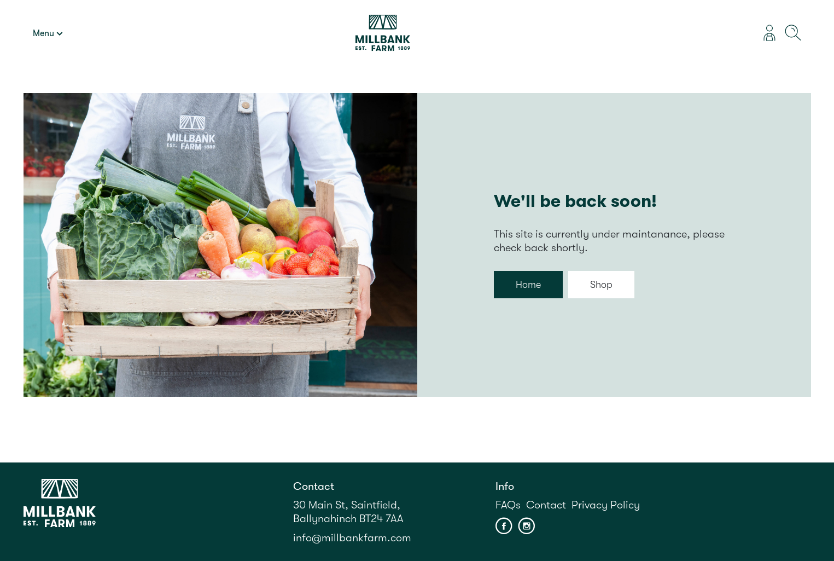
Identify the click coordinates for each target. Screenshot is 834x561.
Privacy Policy (605, 505)
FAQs (508, 505)
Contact (546, 505)
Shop (601, 284)
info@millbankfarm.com (352, 537)
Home (528, 284)
